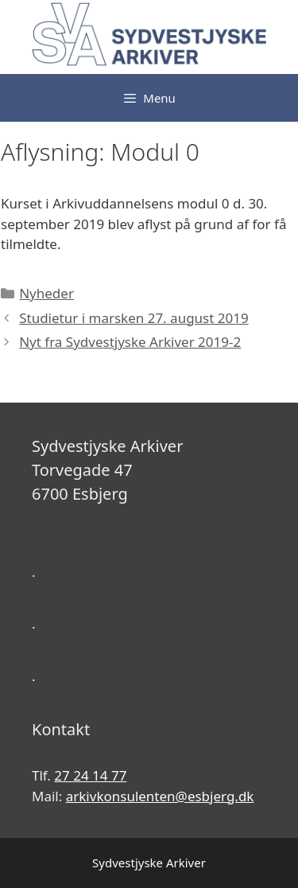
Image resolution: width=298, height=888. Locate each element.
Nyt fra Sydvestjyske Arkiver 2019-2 (130, 342)
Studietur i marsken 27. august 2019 (134, 318)
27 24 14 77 (90, 775)
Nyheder (46, 293)
